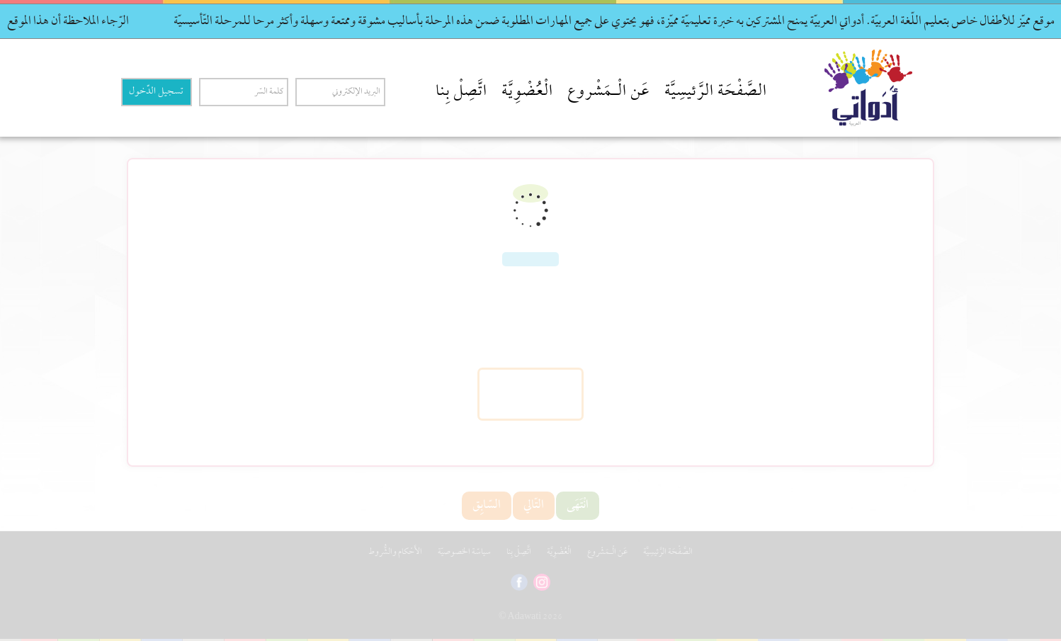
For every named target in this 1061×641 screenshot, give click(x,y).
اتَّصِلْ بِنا (461, 92)
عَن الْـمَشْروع (608, 92)
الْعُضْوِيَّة (527, 92)
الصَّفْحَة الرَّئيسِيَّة (715, 92)
